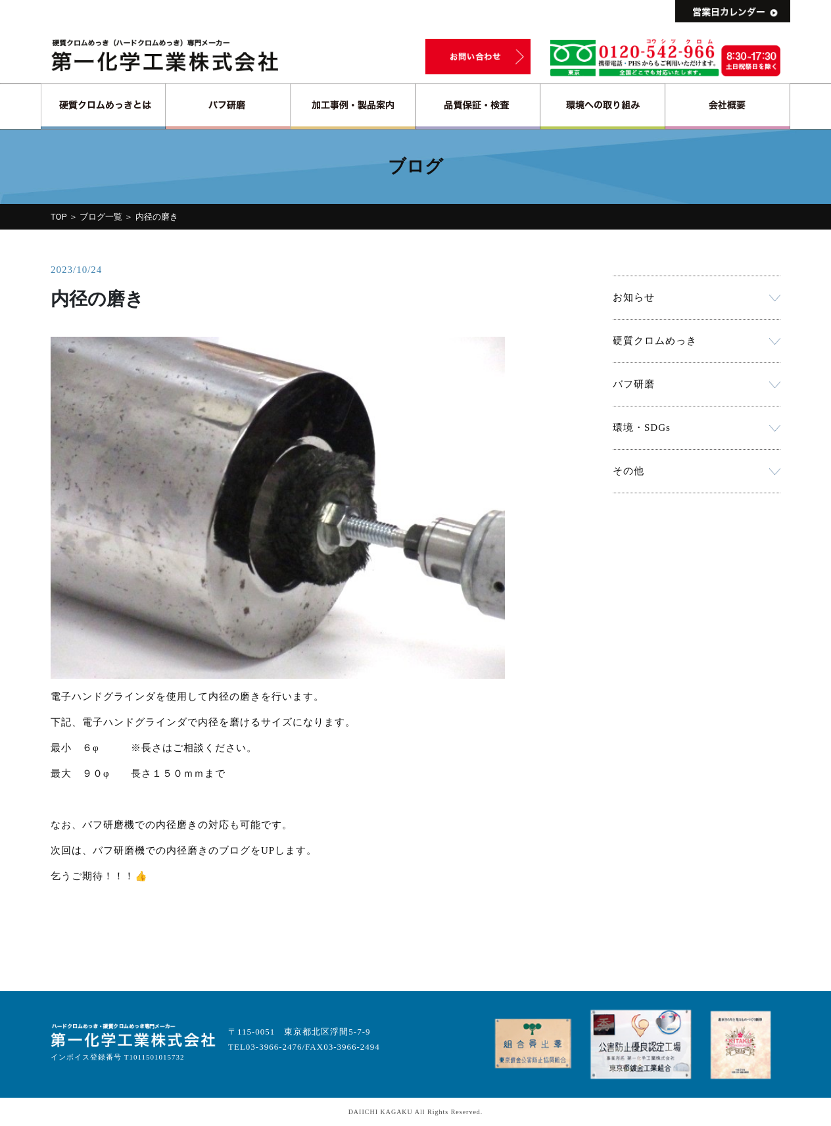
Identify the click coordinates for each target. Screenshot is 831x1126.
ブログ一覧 (101, 217)
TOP (59, 217)
